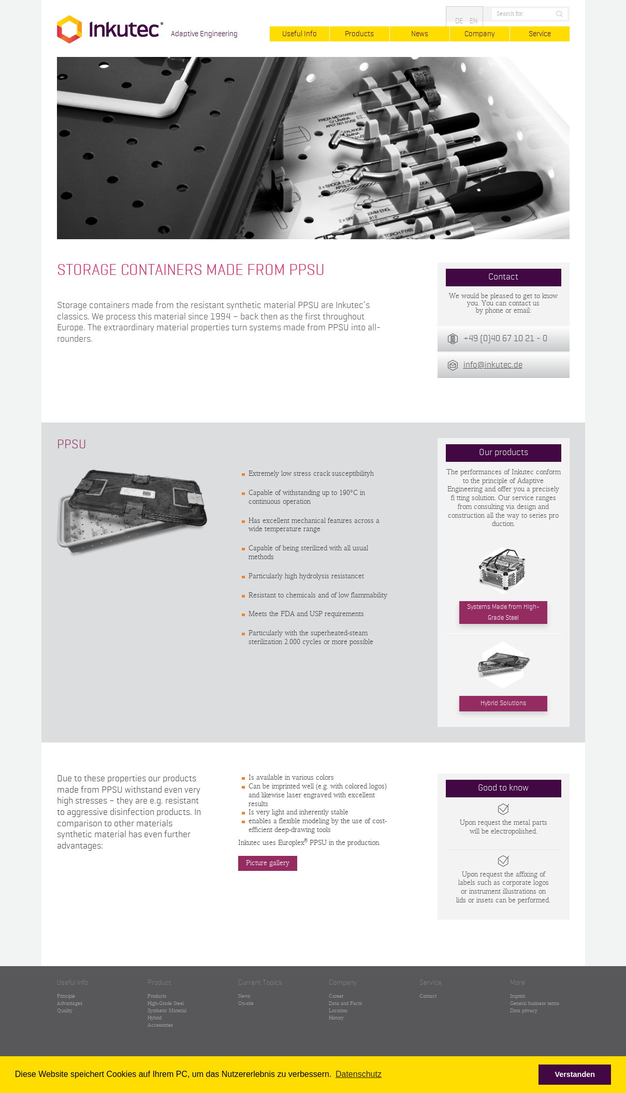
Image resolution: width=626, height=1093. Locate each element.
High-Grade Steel (166, 1003)
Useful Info (299, 34)
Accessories (160, 1025)
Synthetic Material (167, 1010)
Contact (427, 996)
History (336, 1018)
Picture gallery (267, 863)
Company (479, 34)
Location (338, 1010)
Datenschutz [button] (359, 1074)
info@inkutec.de (492, 365)
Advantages (69, 1003)
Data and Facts (345, 1003)
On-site (246, 1003)
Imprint (517, 996)
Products (359, 34)
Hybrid (155, 1018)
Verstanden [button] (575, 1074)
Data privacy (523, 1010)
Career (336, 996)
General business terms (534, 1003)
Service (540, 34)
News (419, 34)
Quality (64, 1010)
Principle (66, 996)
